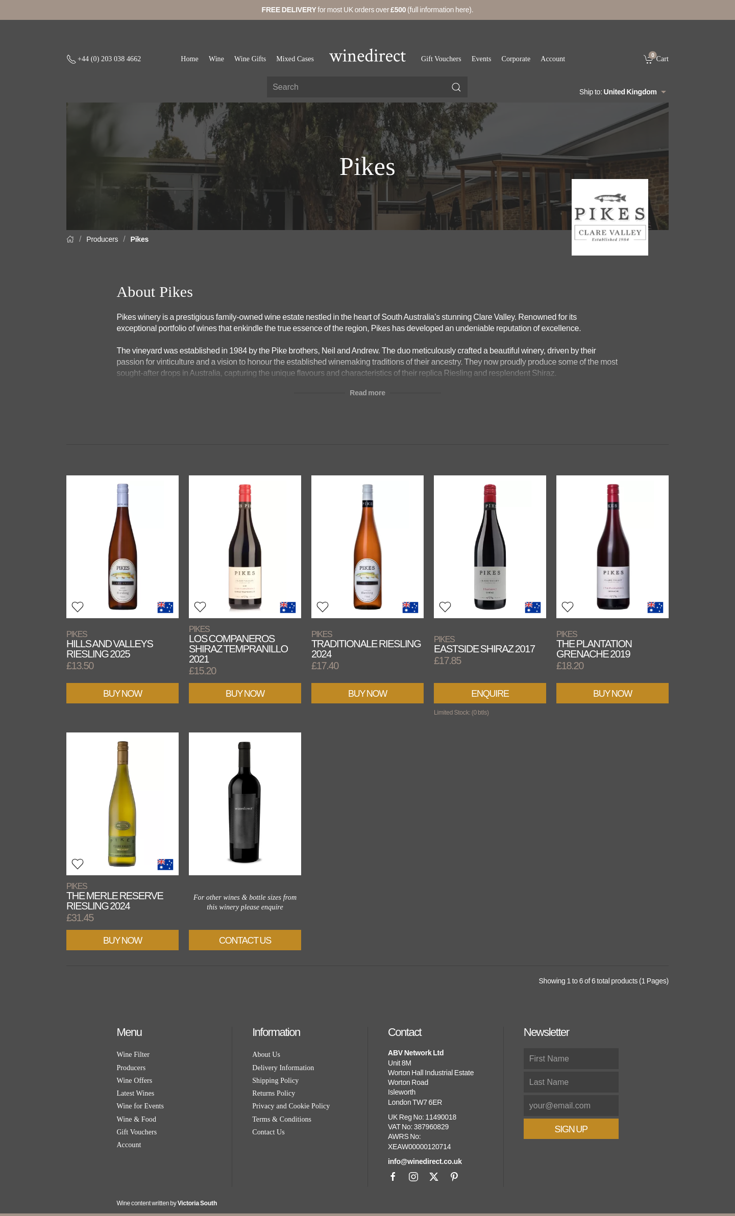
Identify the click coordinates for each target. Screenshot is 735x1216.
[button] (77, 607)
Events (482, 59)
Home (190, 59)
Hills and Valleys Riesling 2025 (109, 644)
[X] (434, 1177)
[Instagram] (413, 1177)
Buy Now (122, 694)
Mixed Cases (295, 59)
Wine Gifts (250, 59)
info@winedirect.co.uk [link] (425, 1161)
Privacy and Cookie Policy (291, 1106)
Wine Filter (133, 1054)
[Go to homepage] (367, 55)
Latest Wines (135, 1093)
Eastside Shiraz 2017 (484, 644)
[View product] (122, 546)
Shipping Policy (275, 1080)
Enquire (489, 694)
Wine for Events (140, 1106)
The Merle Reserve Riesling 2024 (114, 896)
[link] (656, 59)
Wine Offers (134, 1080)
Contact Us (245, 940)
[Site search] (367, 87)
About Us (266, 1054)
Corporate (516, 59)
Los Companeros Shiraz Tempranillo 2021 (238, 644)
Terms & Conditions (281, 1119)
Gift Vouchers (441, 59)
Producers (102, 239)
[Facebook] (393, 1177)
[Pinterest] (454, 1177)
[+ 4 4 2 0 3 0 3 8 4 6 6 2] (103, 59)
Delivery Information (283, 1068)
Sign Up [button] (571, 1129)
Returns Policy (273, 1093)
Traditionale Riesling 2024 (366, 644)
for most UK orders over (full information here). (368, 10)
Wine (216, 59)
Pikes (140, 239)
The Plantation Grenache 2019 (594, 644)
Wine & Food (136, 1119)
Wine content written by (166, 1203)
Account (553, 59)
